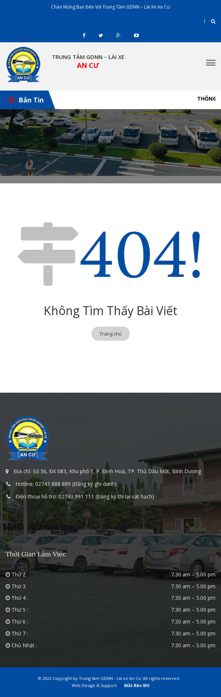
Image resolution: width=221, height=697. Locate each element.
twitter (101, 35)
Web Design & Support (94, 685)
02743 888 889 (53, 483)
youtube (136, 35)
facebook (84, 35)
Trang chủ (111, 333)
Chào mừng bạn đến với (110, 7)
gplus (118, 35)
